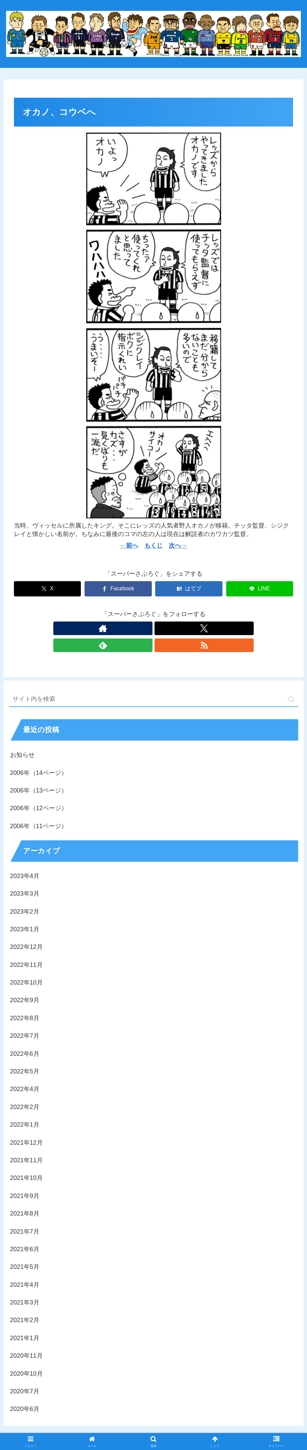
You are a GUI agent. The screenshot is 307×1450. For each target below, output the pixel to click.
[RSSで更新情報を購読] (177, 628)
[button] (291, 682)
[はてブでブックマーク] (188, 588)
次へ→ (178, 545)
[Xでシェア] (47, 588)
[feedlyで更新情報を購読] (161, 628)
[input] (154, 682)
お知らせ (22, 737)
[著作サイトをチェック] (130, 628)
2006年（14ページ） (38, 755)
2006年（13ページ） (38, 773)
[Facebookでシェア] (118, 588)
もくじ (153, 545)
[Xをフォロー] (145, 628)
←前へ (129, 545)
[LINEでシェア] (259, 588)
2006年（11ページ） (38, 809)
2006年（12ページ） (38, 791)
